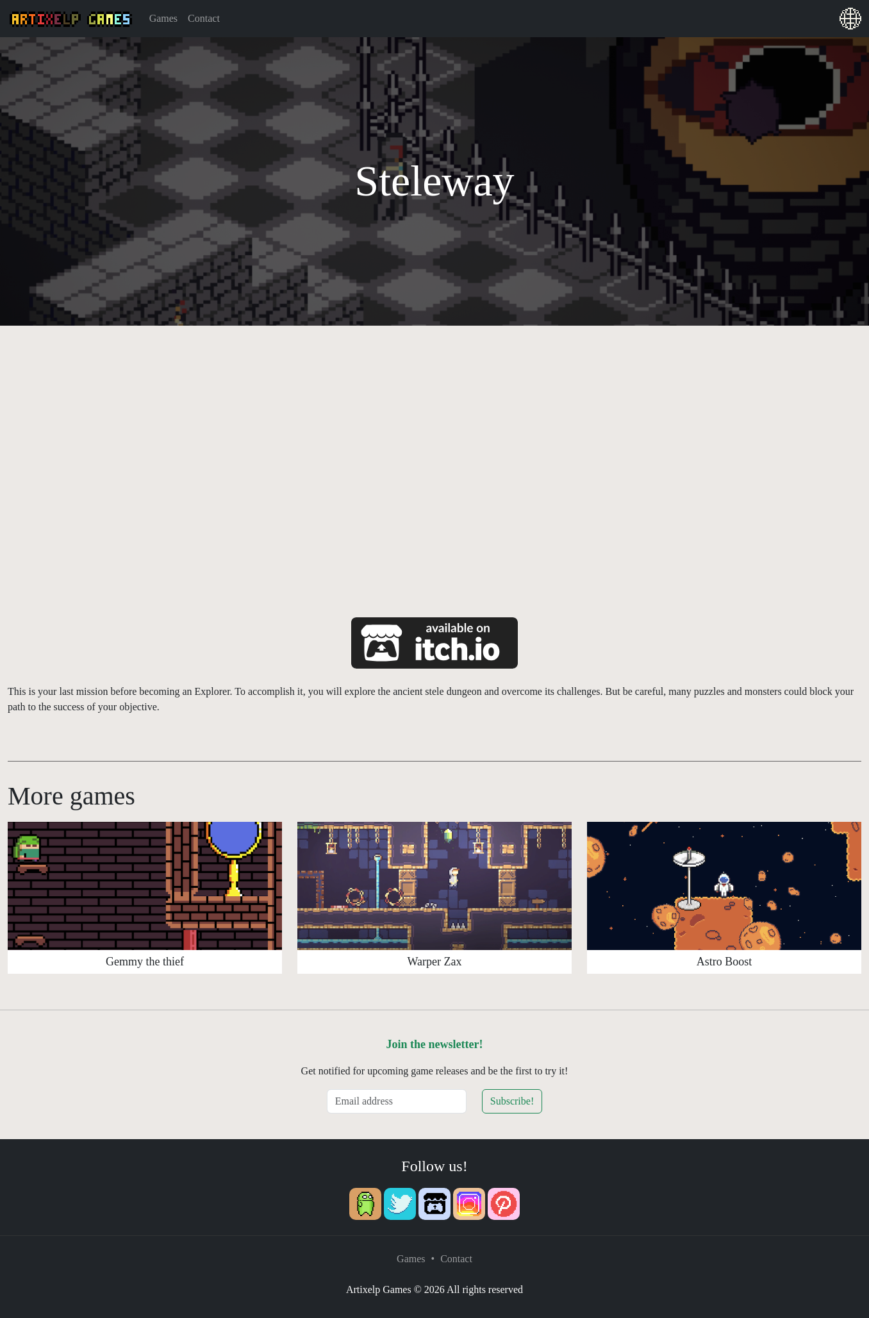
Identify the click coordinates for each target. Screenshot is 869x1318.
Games (163, 18)
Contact (204, 18)
